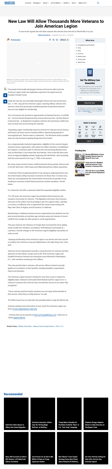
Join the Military (56, 3)
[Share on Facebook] (50, 39)
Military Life (83, 3)
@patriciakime (18, 311)
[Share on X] (53, 39)
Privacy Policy (86, 111)
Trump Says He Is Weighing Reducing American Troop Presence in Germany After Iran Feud (94, 164)
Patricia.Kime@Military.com (43, 308)
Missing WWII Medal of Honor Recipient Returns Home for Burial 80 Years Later (94, 156)
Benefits (67, 3)
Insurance (28, 3)
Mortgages (37, 3)
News (74, 3)
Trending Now (80, 151)
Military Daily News (44, 35)
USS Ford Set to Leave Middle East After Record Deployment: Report (95, 172)
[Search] (96, 3)
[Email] (57, 39)
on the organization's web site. (18, 302)
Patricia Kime (16, 40)
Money (46, 3)
